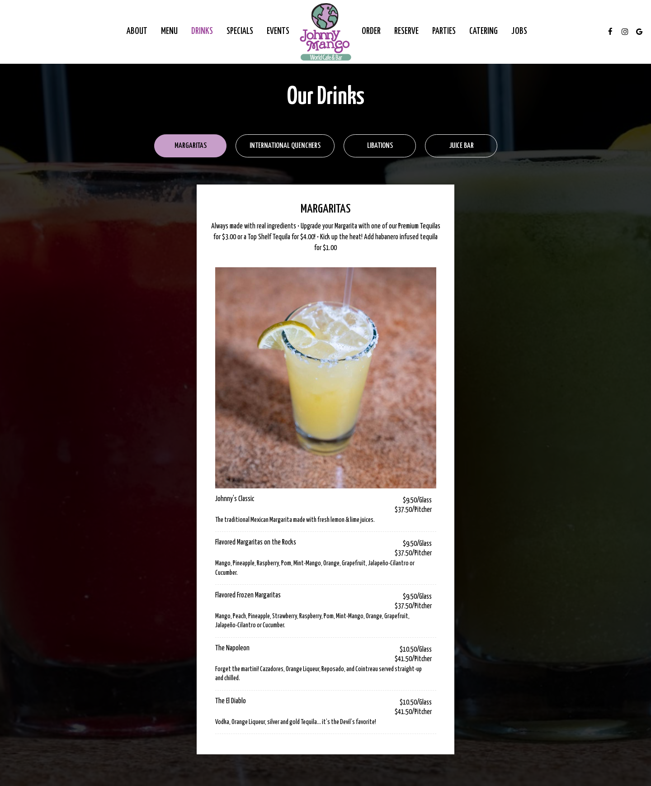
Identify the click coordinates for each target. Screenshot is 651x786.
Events (278, 31)
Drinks (202, 31)
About (137, 31)
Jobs (519, 31)
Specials (239, 31)
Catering (483, 31)
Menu (169, 31)
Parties (444, 31)
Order (371, 31)
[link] (325, 31)
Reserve (406, 31)
